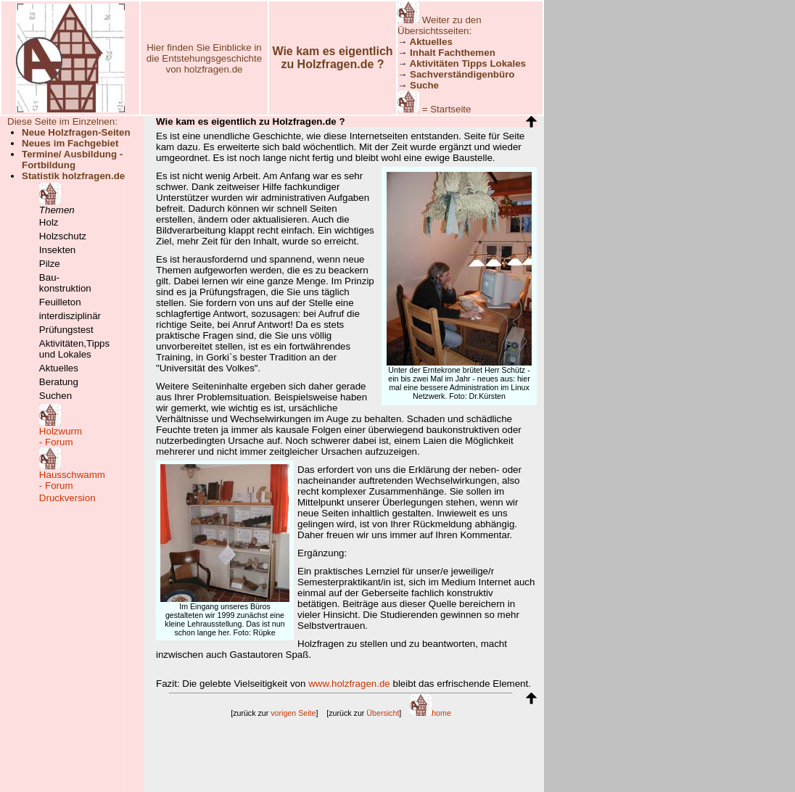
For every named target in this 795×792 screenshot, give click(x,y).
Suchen (55, 395)
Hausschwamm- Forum (72, 480)
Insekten (57, 249)
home (430, 713)
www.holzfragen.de (349, 683)
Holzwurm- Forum (60, 436)
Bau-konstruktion (65, 283)
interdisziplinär (70, 315)
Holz (49, 222)
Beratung (58, 381)
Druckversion (67, 497)
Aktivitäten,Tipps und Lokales (74, 349)
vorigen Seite (293, 713)
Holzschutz (62, 236)
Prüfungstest (66, 329)
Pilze (49, 263)
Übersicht (382, 713)
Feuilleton (60, 302)
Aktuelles (58, 368)
